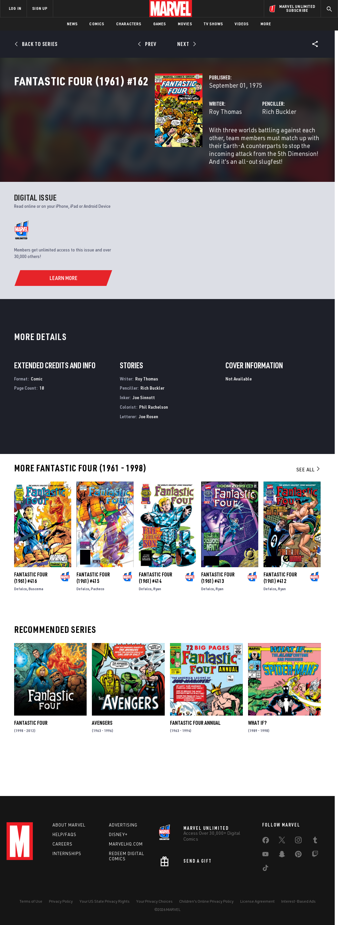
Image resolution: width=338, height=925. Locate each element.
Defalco (20, 635)
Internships (67, 858)
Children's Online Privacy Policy (206, 906)
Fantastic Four (31, 769)
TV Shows (213, 23)
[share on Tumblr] (315, 846)
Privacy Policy (61, 906)
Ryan (157, 635)
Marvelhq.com (126, 848)
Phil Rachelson (153, 453)
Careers (63, 848)
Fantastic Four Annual (195, 769)
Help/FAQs (64, 839)
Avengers (102, 769)
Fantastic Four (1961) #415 (93, 624)
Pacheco (97, 635)
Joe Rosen (148, 463)
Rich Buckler (230, 140)
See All (308, 516)
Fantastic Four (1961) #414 (155, 624)
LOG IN (15, 8)
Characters (128, 23)
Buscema (36, 635)
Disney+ (118, 839)
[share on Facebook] (265, 846)
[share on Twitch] (315, 860)
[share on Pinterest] (298, 860)
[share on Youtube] (265, 860)
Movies (185, 23)
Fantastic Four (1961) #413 (218, 624)
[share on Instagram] (298, 846)
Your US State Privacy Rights (104, 906)
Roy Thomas (127, 140)
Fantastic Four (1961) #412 (280, 624)
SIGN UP (39, 8)
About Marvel (69, 829)
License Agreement (257, 906)
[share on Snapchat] (282, 860)
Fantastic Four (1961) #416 (31, 624)
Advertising (123, 829)
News (72, 23)
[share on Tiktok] (265, 874)
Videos (241, 23)
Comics (96, 23)
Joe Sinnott (144, 444)
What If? (257, 769)
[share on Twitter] (282, 846)
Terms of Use (30, 906)
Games (159, 23)
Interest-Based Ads (298, 906)
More (266, 23)
